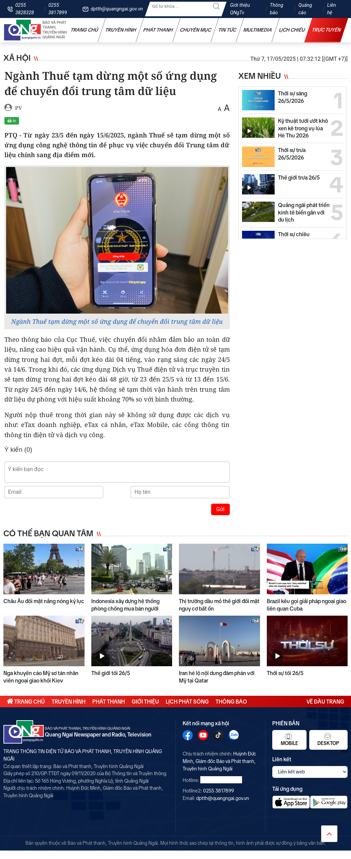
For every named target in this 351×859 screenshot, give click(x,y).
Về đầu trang (325, 701)
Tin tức (227, 30)
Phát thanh (158, 30)
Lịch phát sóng (187, 701)
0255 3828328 (24, 9)
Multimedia (258, 30)
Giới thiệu (145, 701)
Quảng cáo (305, 9)
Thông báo (276, 9)
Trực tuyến (326, 30)
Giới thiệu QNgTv (240, 9)
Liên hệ (331, 9)
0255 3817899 (57, 9)
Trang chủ (84, 30)
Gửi (220, 509)
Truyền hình (121, 30)
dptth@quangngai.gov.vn (117, 9)
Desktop (328, 739)
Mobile (289, 739)
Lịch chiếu (292, 30)
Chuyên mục (195, 30)
